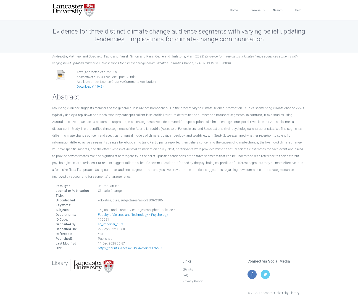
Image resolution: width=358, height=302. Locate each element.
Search (277, 10)
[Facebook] (252, 274)
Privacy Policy (192, 281)
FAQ (185, 275)
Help (298, 10)
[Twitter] (265, 274)
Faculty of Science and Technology (123, 214)
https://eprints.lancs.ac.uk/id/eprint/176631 (130, 248)
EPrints (187, 269)
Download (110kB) (90, 86)
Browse (255, 10)
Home (234, 10)
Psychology (159, 214)
